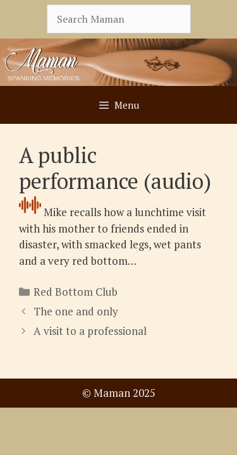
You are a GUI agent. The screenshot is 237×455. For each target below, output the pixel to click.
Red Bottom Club (75, 291)
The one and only (75, 311)
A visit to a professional (90, 331)
